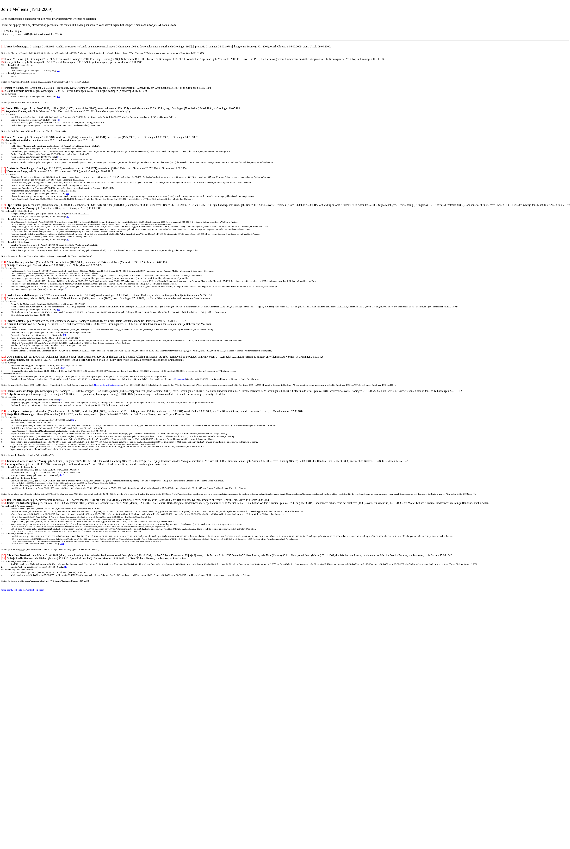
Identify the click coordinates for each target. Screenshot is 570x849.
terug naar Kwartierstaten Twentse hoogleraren (22, 589)
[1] (58, 70)
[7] (65, 289)
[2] (58, 96)
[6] (67, 216)
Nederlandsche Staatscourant (107, 385)
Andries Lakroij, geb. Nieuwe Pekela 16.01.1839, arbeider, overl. (144, 379)
